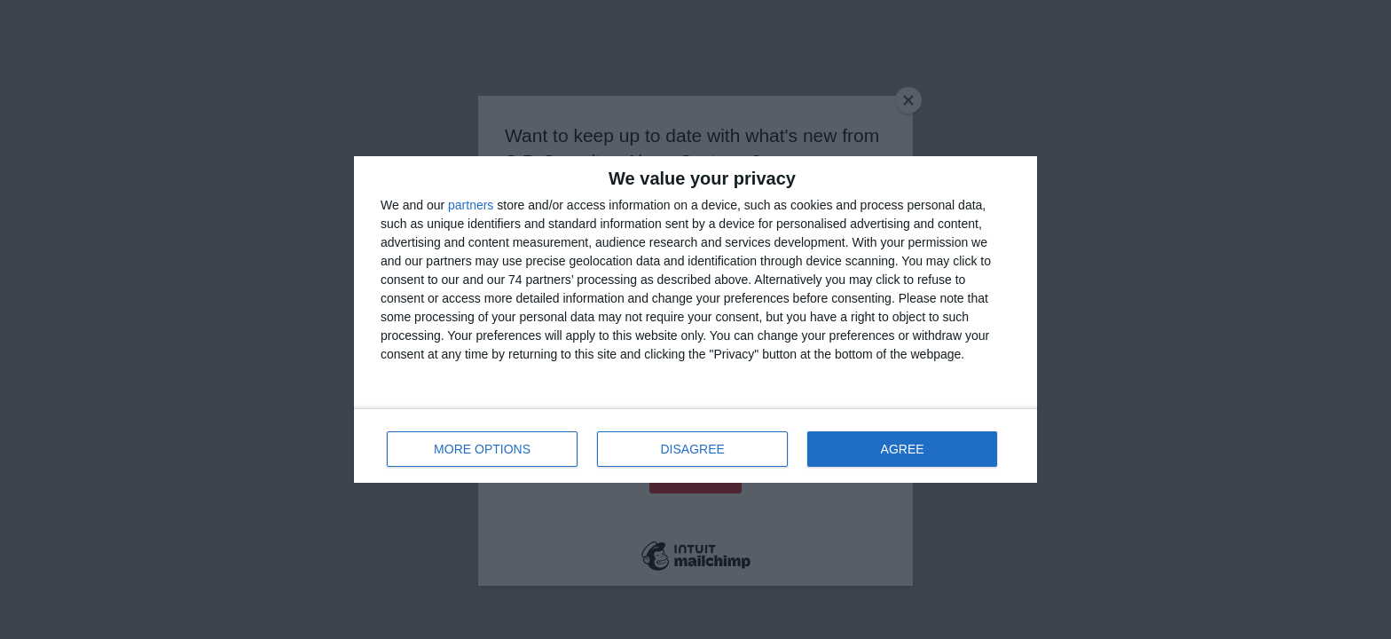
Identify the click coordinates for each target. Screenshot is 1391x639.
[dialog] (695, 319)
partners (470, 205)
